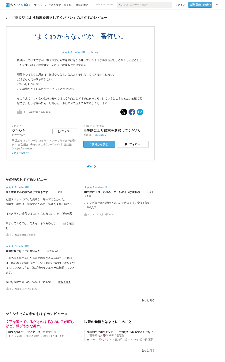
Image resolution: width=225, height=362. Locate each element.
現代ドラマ (105, 339)
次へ (91, 166)
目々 (91, 135)
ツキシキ (93, 52)
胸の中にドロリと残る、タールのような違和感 (112, 192)
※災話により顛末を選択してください (112, 131)
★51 (10, 336)
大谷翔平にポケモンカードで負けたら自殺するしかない (120, 332)
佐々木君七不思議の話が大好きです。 (28, 192)
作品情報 (100, 135)
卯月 (60, 192)
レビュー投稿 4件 (21, 153)
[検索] (120, 5)
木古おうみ (52, 251)
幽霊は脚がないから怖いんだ (23, 251)
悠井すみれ (49, 332)
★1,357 (91, 339)
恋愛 (19, 336)
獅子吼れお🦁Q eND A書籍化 (106, 335)
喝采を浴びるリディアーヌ (24, 332)
